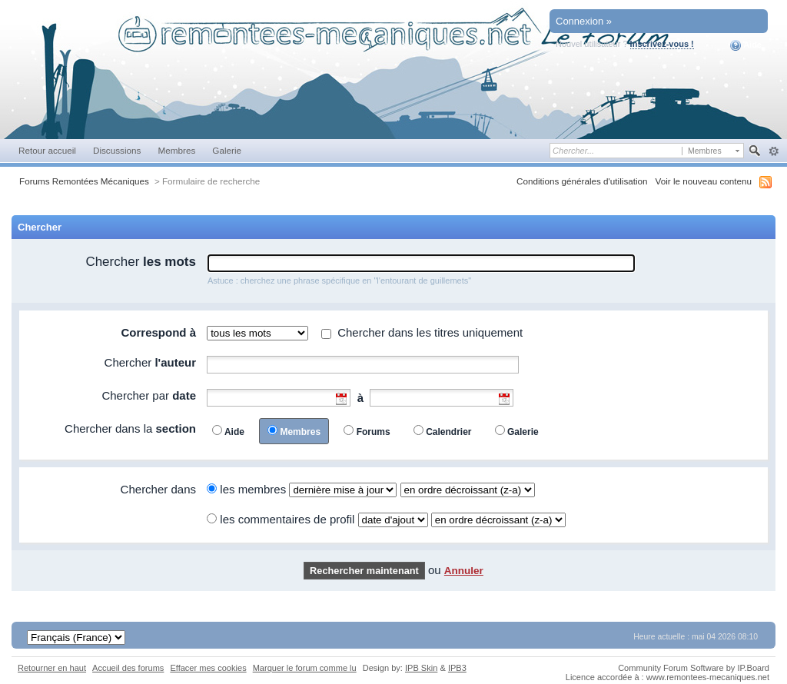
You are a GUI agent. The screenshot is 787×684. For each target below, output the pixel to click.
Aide (745, 45)
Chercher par (148, 395)
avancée (773, 151)
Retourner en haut (52, 667)
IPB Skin (421, 667)
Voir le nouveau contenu (704, 181)
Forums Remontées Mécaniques (84, 181)
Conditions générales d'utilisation (582, 181)
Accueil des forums (128, 667)
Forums (373, 432)
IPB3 (457, 667)
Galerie (226, 150)
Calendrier (448, 432)
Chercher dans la (130, 428)
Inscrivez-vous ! (662, 43)
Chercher (140, 261)
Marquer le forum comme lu (305, 667)
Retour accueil (47, 150)
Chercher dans (158, 489)
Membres (176, 150)
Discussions (117, 150)
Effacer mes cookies (208, 667)
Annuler (463, 570)
